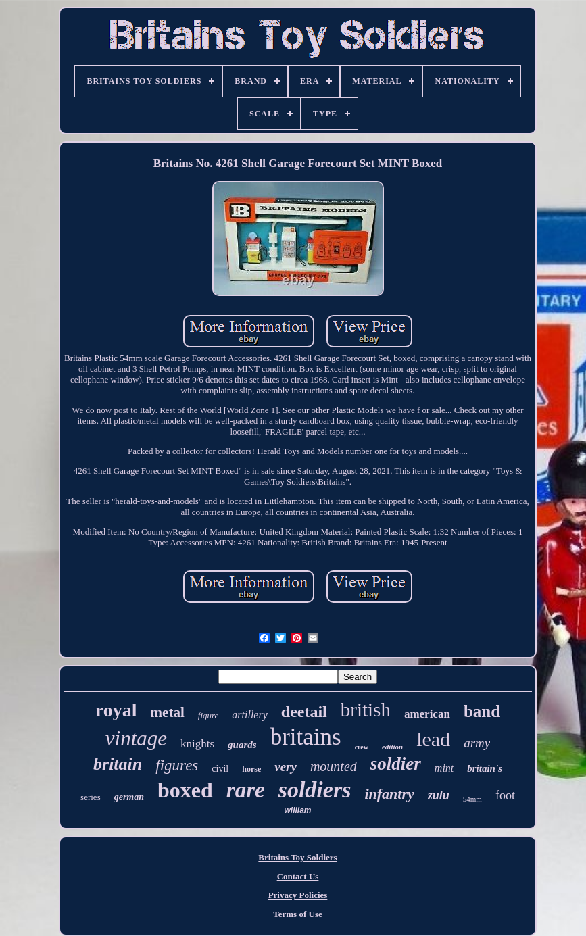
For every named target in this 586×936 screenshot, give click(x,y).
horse (251, 769)
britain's (484, 768)
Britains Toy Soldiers (297, 857)
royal (116, 709)
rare (245, 790)
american (427, 714)
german (129, 797)
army (477, 743)
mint (444, 768)
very (285, 767)
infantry (389, 793)
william (297, 810)
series (90, 797)
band (482, 711)
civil (220, 769)
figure (208, 715)
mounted (333, 766)
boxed (185, 790)
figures (176, 765)
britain (117, 764)
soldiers (314, 789)
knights (197, 743)
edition (392, 747)
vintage (136, 738)
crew (361, 747)
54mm (472, 799)
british (366, 709)
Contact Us (298, 876)
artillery (249, 714)
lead (433, 739)
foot (505, 795)
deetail (304, 711)
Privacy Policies (298, 895)
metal (168, 712)
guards (242, 744)
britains (305, 737)
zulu (438, 795)
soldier (395, 764)
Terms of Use (297, 914)
